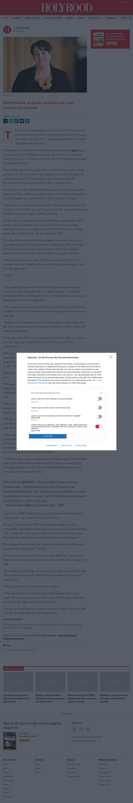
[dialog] (66, 401)
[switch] (98, 398)
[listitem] (66, 393)
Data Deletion (51, 445)
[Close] (111, 357)
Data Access (66, 445)
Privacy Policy (81, 445)
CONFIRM (48, 436)
